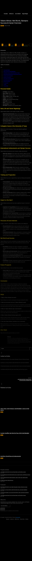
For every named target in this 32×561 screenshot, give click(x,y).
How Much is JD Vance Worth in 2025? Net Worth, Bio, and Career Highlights (13, 489)
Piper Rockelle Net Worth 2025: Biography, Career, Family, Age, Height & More (14, 477)
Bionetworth (18, 517)
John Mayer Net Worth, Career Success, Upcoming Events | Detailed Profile (25, 380)
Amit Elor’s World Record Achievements (10, 456)
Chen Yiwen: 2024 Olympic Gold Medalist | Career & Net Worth (14, 409)
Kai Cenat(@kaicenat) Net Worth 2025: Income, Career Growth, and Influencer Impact (15, 474)
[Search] (30, 348)
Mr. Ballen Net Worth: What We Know (6, 480)
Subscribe (3, 509)
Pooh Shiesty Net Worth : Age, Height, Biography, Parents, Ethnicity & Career (13, 487)
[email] (5, 505)
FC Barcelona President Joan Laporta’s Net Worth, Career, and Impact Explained (14, 492)
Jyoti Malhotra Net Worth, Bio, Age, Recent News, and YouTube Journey (13, 472)
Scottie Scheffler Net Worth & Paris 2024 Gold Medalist (14, 433)
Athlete (2, 435)
